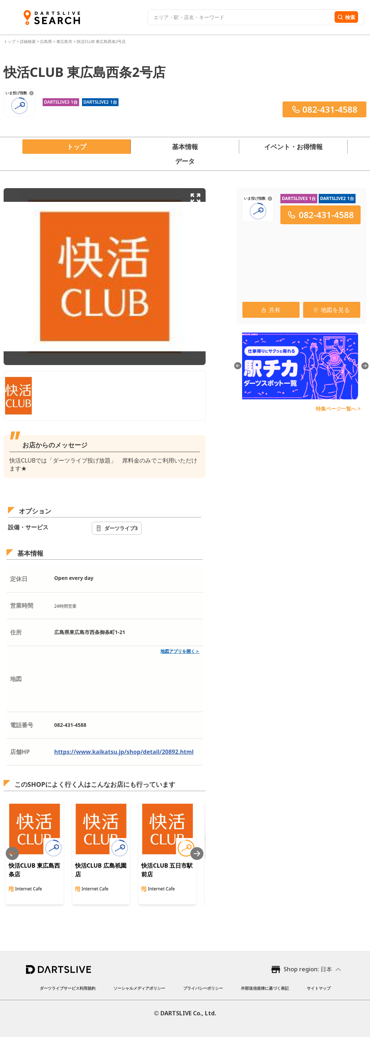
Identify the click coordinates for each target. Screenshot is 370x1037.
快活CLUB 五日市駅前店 (167, 870)
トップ (10, 41)
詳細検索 (28, 41)
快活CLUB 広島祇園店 (100, 870)
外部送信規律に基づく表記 (265, 988)
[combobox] (240, 17)
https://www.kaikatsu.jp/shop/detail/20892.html (124, 752)
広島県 (46, 41)
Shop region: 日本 (308, 969)
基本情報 (185, 146)
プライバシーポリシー (203, 988)
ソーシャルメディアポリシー (139, 988)
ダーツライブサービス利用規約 (67, 988)
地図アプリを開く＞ (179, 651)
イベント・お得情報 (293, 146)
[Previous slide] (12, 853)
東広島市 (64, 41)
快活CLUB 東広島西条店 (34, 870)
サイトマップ (319, 988)
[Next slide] (197, 853)
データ (185, 161)
